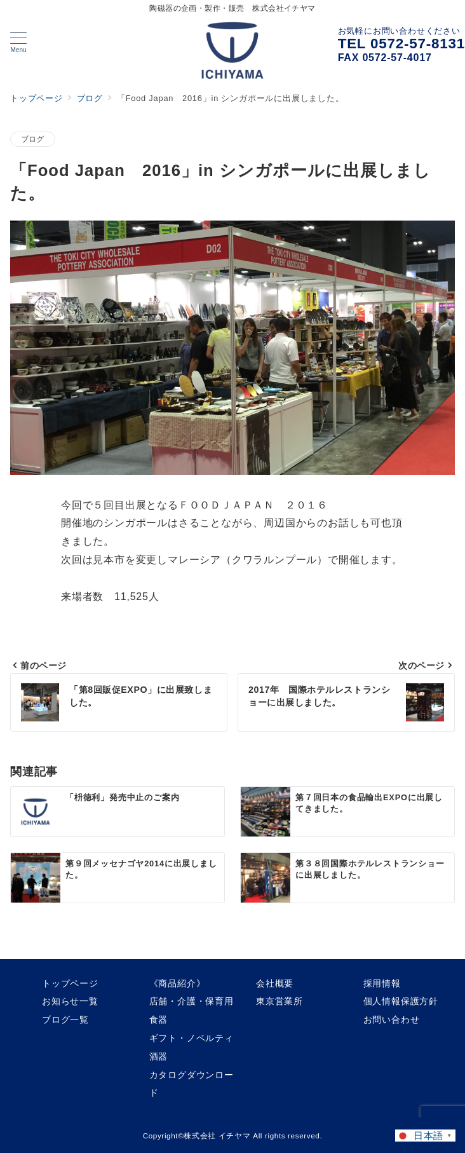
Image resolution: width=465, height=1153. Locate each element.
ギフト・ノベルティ (191, 1038)
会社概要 (274, 983)
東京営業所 (279, 1001)
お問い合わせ (391, 1019)
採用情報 (382, 983)
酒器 (158, 1056)
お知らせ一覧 (70, 1001)
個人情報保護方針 (400, 1001)
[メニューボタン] (18, 42)
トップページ (70, 983)
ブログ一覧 (65, 1019)
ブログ (32, 139)
